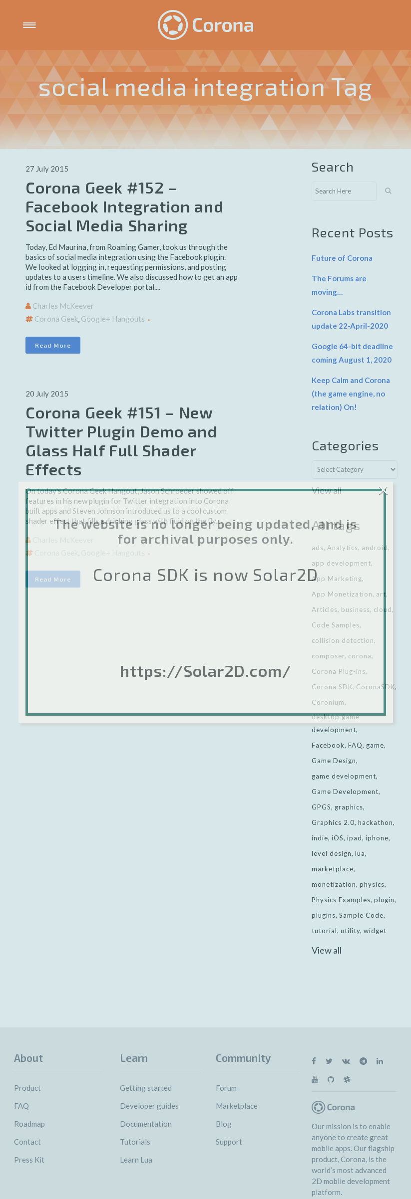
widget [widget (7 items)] (375, 931)
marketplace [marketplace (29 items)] (333, 869)
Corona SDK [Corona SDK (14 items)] (332, 687)
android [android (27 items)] (375, 548)
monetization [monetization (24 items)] (334, 884)
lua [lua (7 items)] (360, 853)
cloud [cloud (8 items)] (383, 609)
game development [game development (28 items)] (344, 776)
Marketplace (237, 1105)
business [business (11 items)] (355, 609)
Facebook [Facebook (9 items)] (328, 745)
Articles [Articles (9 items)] (325, 609)
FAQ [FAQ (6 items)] (355, 745)
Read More (53, 345)
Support (229, 1141)
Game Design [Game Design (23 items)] (334, 761)
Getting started (146, 1087)
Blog (224, 1123)
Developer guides (149, 1105)
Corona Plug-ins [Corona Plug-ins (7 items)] (339, 671)
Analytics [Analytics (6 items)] (342, 548)
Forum (226, 1087)
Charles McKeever (63, 305)
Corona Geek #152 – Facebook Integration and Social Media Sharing (124, 206)
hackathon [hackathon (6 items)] (375, 822)
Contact (27, 1141)
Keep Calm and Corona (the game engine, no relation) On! (351, 393)
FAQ (21, 1105)
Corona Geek (56, 318)
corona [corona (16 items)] (360, 656)
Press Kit (29, 1159)
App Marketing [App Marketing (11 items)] (337, 579)
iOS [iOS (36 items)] (338, 838)
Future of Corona (342, 257)
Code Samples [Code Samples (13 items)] (336, 625)
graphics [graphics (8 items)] (349, 807)
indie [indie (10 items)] (320, 838)
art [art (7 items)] (381, 594)
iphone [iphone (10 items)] (377, 838)
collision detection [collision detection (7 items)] (343, 640)
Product (27, 1087)
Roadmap (29, 1123)
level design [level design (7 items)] (332, 853)
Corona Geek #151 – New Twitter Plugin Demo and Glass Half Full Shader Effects (121, 440)
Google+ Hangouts (113, 318)
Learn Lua (136, 1159)
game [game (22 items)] (375, 745)
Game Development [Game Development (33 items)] (345, 792)
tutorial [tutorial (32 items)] (324, 931)
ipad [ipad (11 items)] (354, 838)
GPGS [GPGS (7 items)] (321, 807)
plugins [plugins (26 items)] (324, 915)
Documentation (146, 1123)
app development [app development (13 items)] (341, 563)
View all (327, 490)
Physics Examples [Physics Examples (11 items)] (341, 900)
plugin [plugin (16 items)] (384, 900)
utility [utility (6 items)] (350, 931)
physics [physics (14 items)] (372, 884)
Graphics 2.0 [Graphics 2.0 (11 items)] (333, 822)
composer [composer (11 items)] (328, 656)
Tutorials (135, 1141)
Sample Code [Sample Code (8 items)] (361, 915)
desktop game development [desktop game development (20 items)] (336, 723)
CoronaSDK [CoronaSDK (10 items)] (375, 687)
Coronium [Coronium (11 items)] (328, 702)
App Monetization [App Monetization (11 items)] (342, 594)
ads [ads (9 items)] (318, 548)
